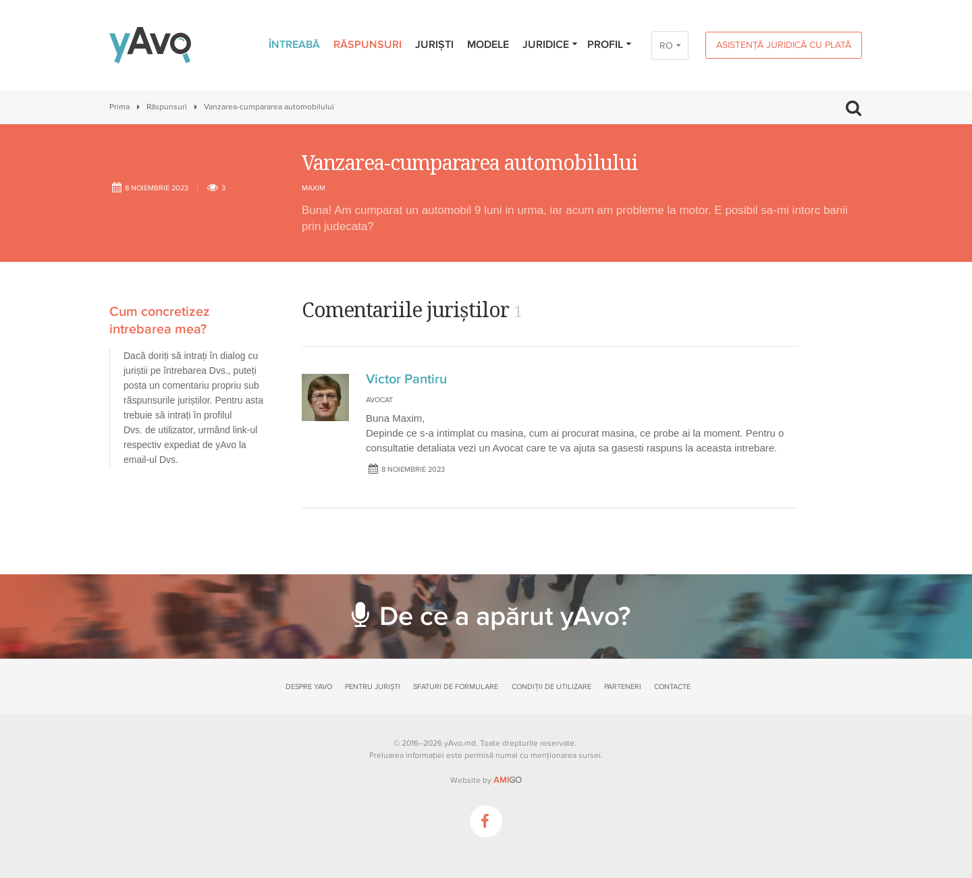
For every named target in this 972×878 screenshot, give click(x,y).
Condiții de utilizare (551, 686)
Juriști (434, 44)
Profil (609, 44)
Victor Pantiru (406, 379)
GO (507, 780)
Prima (119, 107)
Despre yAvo (309, 686)
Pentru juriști (372, 686)
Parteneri (622, 686)
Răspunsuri (367, 44)
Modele (488, 44)
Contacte (672, 686)
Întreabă (294, 44)
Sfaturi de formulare (455, 686)
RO (666, 45)
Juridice (550, 44)
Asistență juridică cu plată (783, 45)
